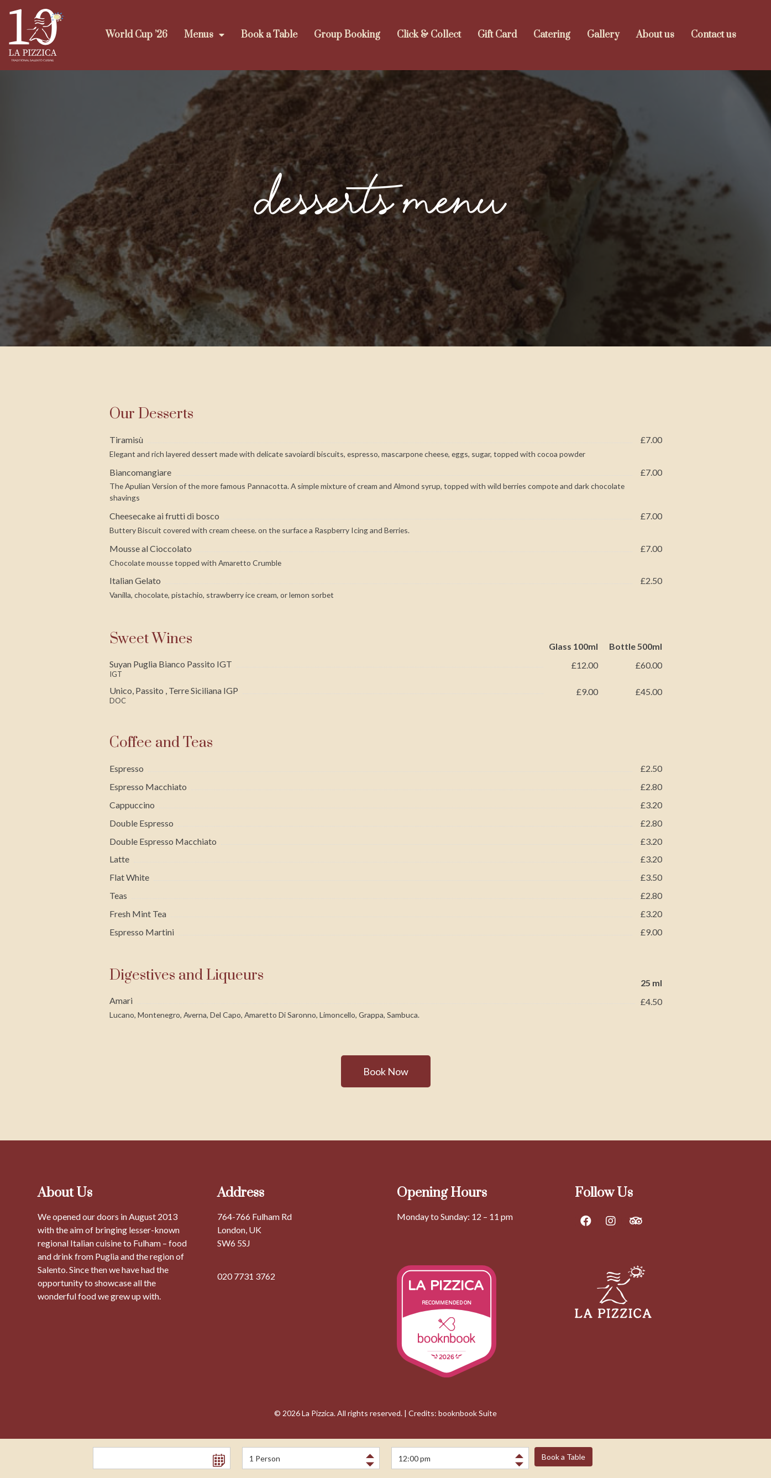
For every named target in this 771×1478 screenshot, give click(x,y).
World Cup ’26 (136, 35)
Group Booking (347, 35)
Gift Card (497, 35)
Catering (551, 35)
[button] (386, 1071)
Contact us (713, 35)
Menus (204, 35)
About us (655, 35)
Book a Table (269, 35)
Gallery (603, 35)
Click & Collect (429, 35)
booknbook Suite (467, 1413)
